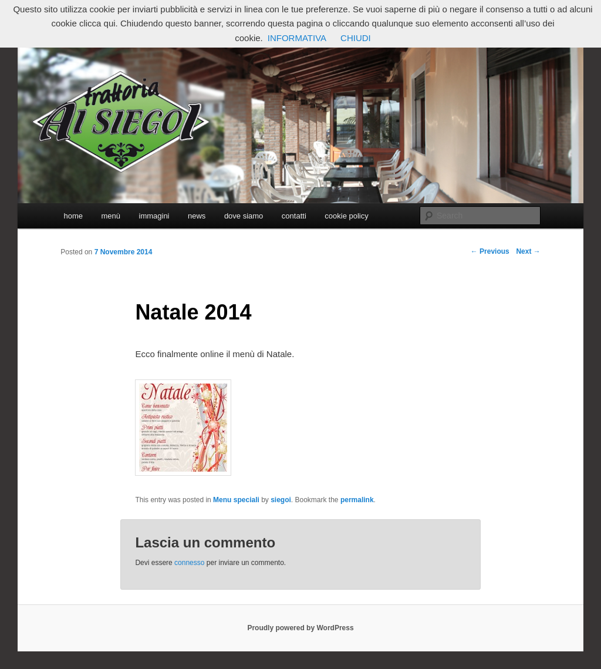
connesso (189, 563)
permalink (357, 500)
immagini (154, 215)
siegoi (281, 500)
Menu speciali (236, 500)
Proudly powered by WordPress (300, 628)
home (73, 215)
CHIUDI (355, 38)
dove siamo (243, 215)
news (196, 215)
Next (528, 251)
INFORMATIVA (297, 38)
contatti (294, 215)
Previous (490, 251)
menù (110, 215)
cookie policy (346, 215)
